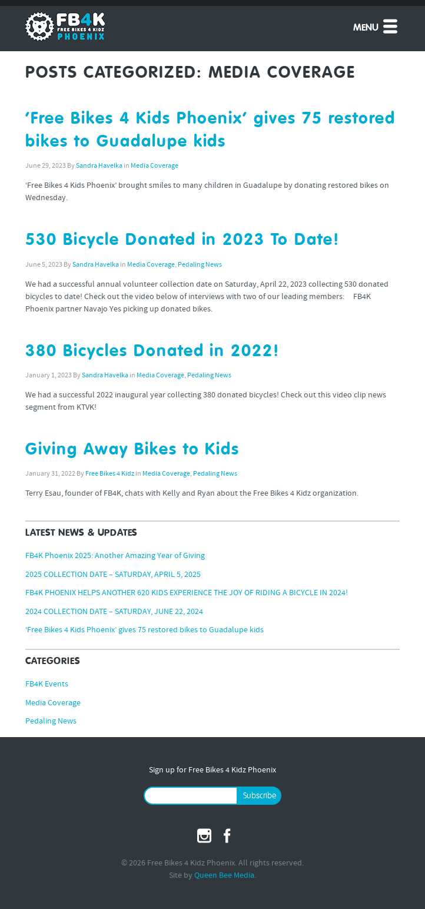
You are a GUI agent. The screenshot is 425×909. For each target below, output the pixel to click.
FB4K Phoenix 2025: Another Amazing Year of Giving (115, 556)
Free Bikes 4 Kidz (109, 473)
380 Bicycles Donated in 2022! (152, 351)
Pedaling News (200, 264)
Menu (376, 25)
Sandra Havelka (99, 166)
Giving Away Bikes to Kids (132, 450)
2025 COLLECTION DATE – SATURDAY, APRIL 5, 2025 (113, 574)
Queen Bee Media (224, 875)
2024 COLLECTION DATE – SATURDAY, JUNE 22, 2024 (114, 612)
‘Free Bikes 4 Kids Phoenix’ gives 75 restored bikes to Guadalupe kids (144, 630)
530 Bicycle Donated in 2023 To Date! (182, 240)
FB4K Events (46, 684)
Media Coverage (154, 166)
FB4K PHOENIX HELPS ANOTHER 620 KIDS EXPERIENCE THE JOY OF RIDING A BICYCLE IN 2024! (186, 593)
